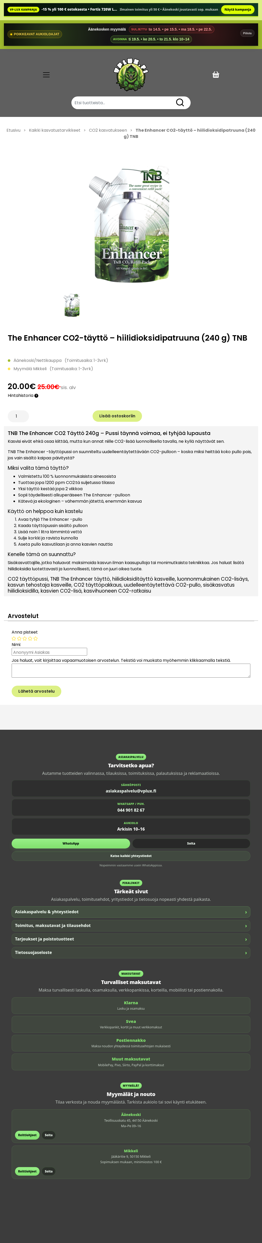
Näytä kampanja (237, 9)
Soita (191, 843)
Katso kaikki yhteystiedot (131, 856)
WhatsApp (71, 843)
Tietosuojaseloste (131, 952)
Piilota (247, 33)
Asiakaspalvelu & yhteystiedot (131, 911)
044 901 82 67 (131, 810)
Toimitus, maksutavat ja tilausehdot (131, 925)
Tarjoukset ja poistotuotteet (131, 939)
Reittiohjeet (27, 1135)
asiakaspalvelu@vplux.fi (131, 791)
